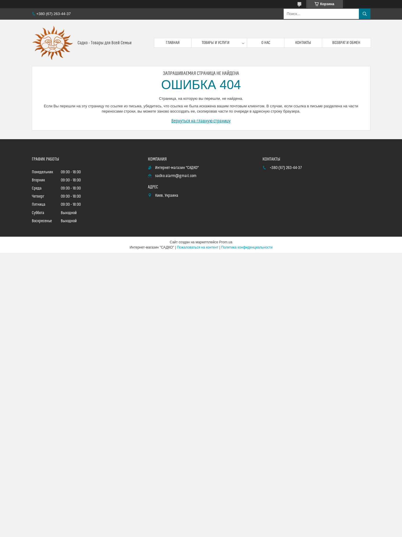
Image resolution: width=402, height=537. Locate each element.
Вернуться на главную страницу (201, 121)
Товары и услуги (216, 43)
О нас (265, 43)
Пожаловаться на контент (197, 247)
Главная (173, 43)
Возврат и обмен (346, 43)
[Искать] (364, 14)
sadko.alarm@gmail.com (176, 176)
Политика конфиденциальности (246, 247)
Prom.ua (225, 242)
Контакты (303, 43)
